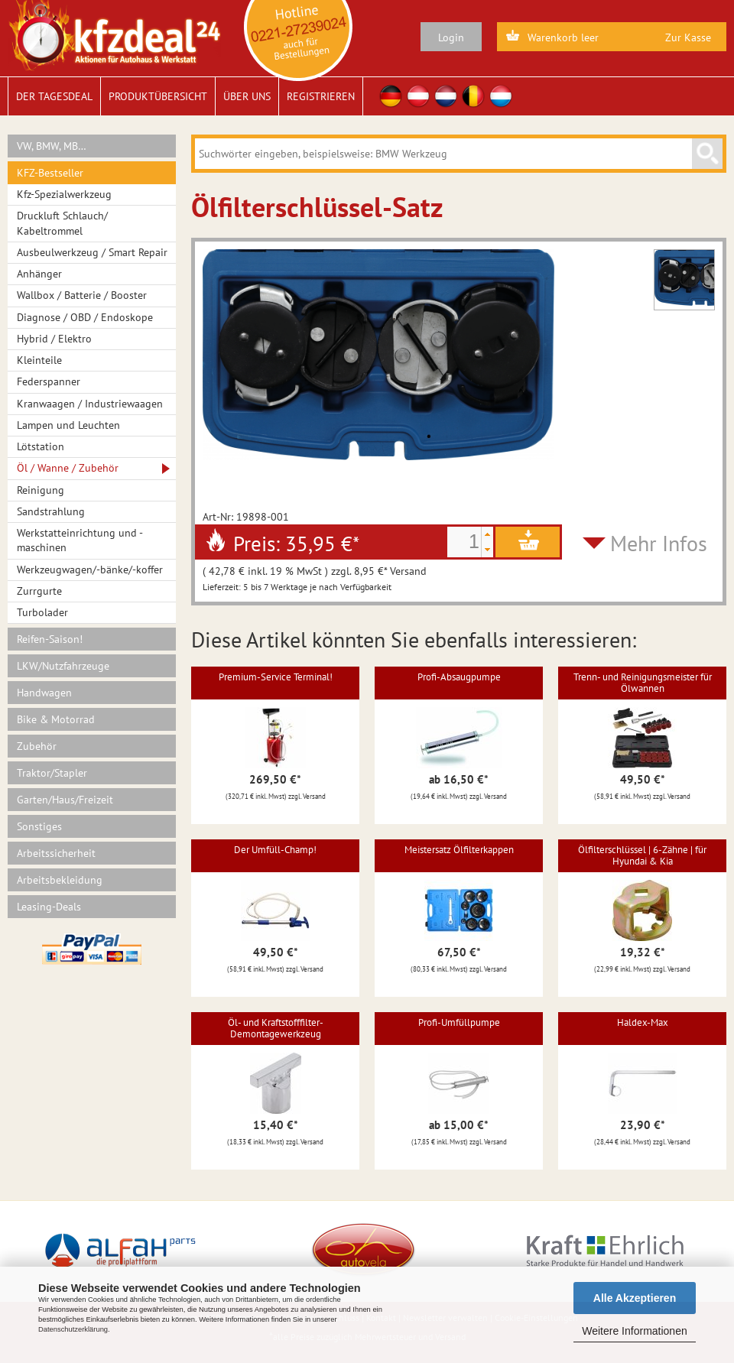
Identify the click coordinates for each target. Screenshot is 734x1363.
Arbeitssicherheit (56, 853)
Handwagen (44, 692)
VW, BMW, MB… (51, 146)
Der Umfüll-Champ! (275, 849)
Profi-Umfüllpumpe (459, 1022)
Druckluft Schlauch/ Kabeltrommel (62, 223)
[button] (487, 534)
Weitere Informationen (634, 1331)
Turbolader (42, 612)
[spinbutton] (464, 542)
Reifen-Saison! (50, 639)
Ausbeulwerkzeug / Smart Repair (92, 252)
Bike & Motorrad (56, 719)
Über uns (247, 96)
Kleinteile (39, 360)
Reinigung (40, 490)
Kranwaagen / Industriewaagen (90, 404)
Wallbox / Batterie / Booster (82, 295)
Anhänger (39, 274)
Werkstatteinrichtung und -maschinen (80, 540)
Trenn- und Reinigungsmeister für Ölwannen (642, 682)
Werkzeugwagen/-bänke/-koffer (90, 569)
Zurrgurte (39, 591)
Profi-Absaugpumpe (459, 676)
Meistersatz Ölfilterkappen (459, 849)
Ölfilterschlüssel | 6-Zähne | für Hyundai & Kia (642, 855)
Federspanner (48, 381)
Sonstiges (39, 826)
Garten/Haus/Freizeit (65, 799)
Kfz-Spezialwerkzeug (64, 194)
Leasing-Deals (49, 907)
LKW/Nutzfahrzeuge (63, 666)
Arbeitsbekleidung (59, 880)
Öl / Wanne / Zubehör (68, 468)
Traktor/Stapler (52, 773)
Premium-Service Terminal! (276, 676)
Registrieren (321, 96)
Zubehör (37, 746)
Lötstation (40, 446)
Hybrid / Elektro (54, 339)
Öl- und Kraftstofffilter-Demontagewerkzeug (275, 1028)
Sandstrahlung (51, 511)
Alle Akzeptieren (634, 1298)
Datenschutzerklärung (73, 1329)
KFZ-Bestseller (50, 173)
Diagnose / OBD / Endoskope (85, 317)
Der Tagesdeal (54, 96)
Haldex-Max (642, 1022)
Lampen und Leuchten (68, 425)
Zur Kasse (688, 37)
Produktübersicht (158, 96)
